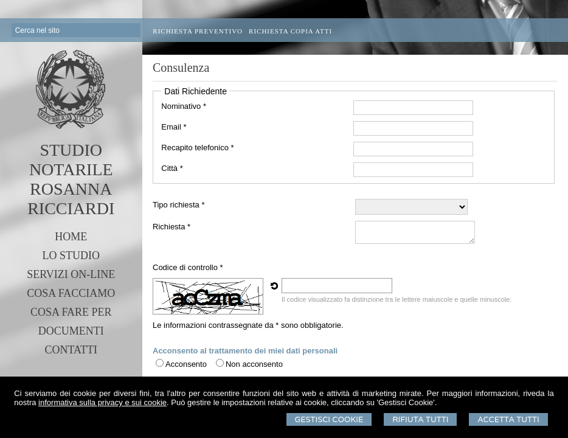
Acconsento (186, 364)
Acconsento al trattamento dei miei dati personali (245, 350)
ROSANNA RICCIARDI (70, 198)
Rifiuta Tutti (420, 419)
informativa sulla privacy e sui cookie (102, 402)
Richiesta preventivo (198, 31)
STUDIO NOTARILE (71, 160)
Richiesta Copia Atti (290, 31)
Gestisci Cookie (329, 419)
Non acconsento (254, 364)
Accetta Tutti (508, 419)
